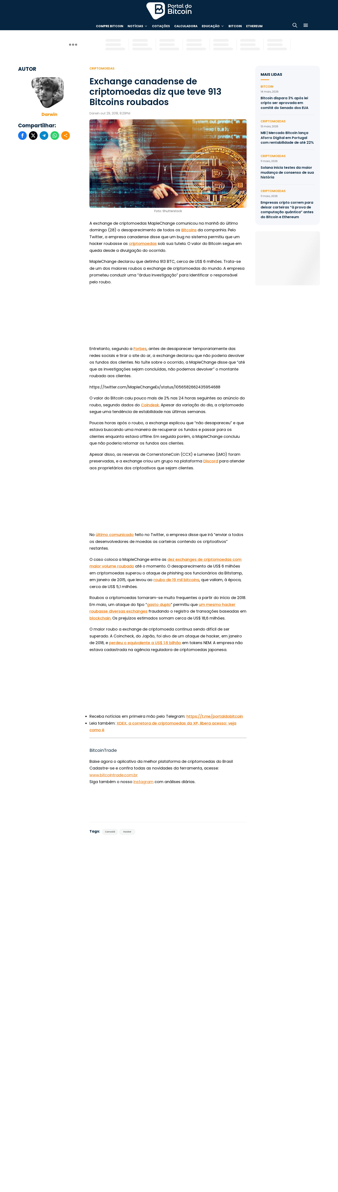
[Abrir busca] (295, 26)
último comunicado (115, 534)
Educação (211, 26)
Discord (210, 461)
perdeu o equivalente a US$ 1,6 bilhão (145, 642)
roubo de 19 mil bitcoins (176, 579)
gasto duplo (159, 604)
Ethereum (254, 26)
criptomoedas (143, 243)
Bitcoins (189, 230)
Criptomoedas (101, 68)
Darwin (49, 114)
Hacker (127, 831)
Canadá (110, 831)
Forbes (140, 348)
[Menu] (306, 26)
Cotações (161, 26)
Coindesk (150, 405)
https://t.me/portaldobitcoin (214, 716)
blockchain (100, 618)
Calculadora (185, 26)
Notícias (135, 26)
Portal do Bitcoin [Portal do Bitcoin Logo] (169, 10)
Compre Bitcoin (109, 26)
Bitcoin (235, 26)
